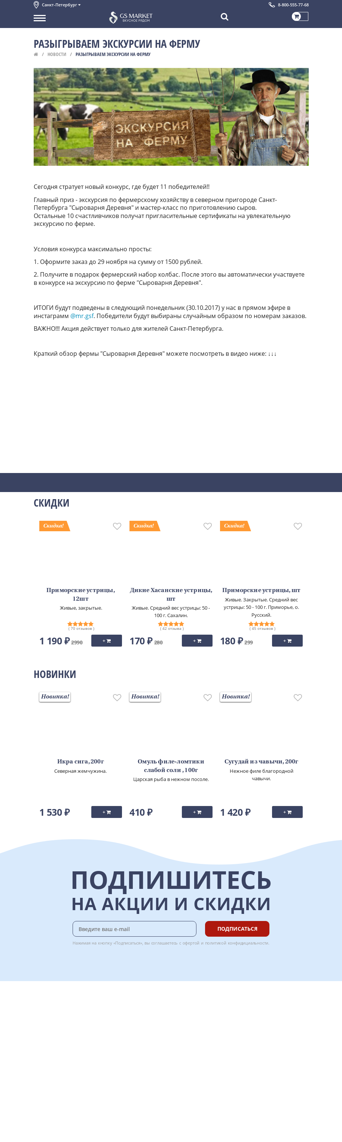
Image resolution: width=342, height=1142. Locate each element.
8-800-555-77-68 (293, 4)
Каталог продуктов (56, 1001)
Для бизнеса (48, 1123)
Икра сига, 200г (80, 762)
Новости (57, 54)
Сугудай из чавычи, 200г (262, 762)
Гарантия (126, 1026)
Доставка (125, 1001)
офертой (191, 943)
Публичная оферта (55, 1076)
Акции (41, 1042)
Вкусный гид (129, 1042)
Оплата (123, 1009)
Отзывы (43, 1084)
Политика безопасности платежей (73, 1067)
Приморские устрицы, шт (261, 591)
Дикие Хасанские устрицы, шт (171, 595)
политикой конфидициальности (237, 943)
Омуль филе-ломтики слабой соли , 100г (171, 766)
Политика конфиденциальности (71, 1059)
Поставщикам (50, 1114)
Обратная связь (52, 1026)
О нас (40, 1009)
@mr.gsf (82, 316)
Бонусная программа (140, 1017)
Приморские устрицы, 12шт (80, 595)
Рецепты (125, 1034)
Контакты (45, 1017)
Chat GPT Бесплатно (197, 1006)
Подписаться (237, 928)
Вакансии (45, 1131)
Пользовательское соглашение (70, 1051)
